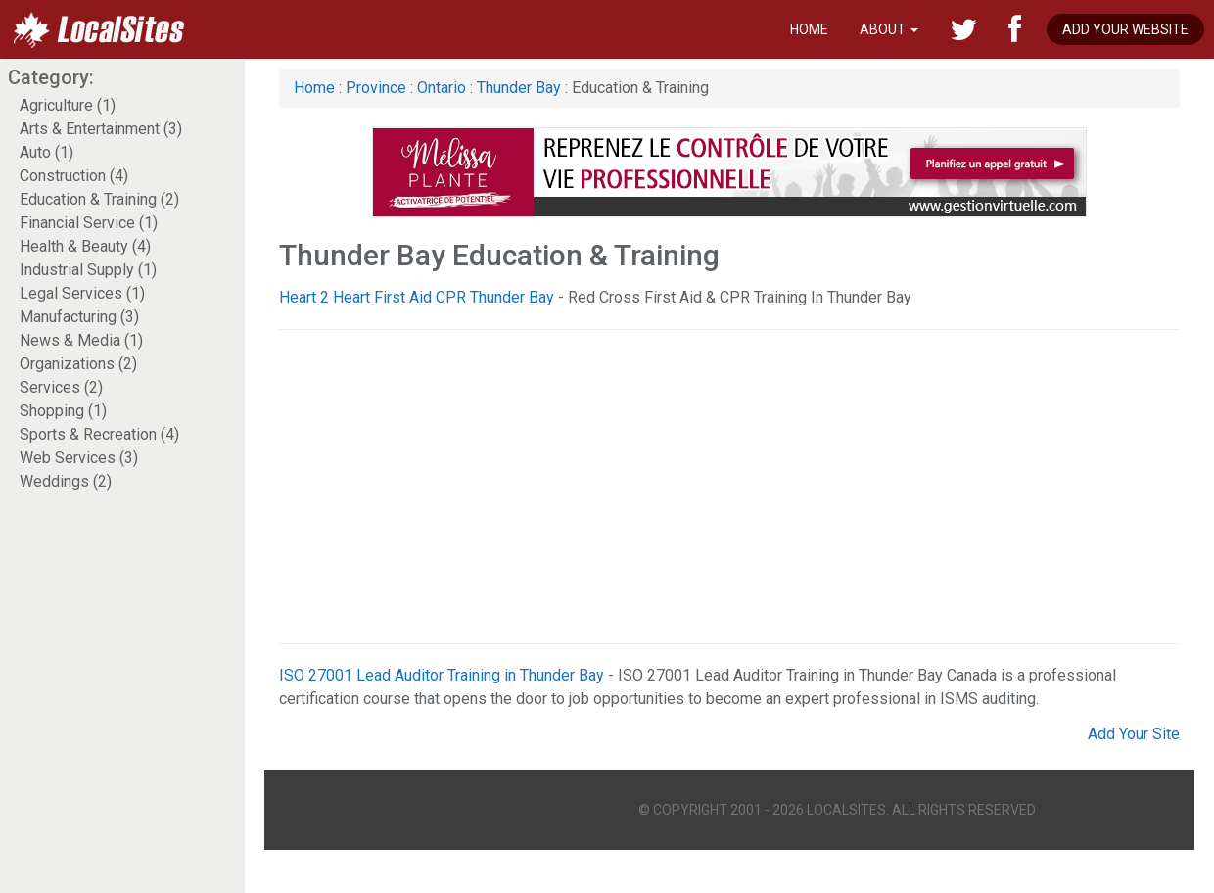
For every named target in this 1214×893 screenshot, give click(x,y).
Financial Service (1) (89, 222)
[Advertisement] (696, 487)
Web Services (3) (79, 457)
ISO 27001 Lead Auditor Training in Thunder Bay (441, 675)
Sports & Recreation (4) (99, 434)
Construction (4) (74, 175)
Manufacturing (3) (79, 316)
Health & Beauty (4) (85, 246)
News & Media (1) (81, 340)
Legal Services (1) (82, 293)
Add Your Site (1134, 734)
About (889, 29)
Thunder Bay (519, 87)
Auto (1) (46, 152)
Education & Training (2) (99, 199)
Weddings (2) (66, 481)
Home (809, 29)
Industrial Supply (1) (88, 269)
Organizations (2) (78, 363)
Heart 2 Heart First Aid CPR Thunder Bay (416, 297)
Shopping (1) (63, 410)
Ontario (441, 87)
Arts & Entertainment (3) (101, 128)
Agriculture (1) (68, 105)
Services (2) (61, 387)
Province (376, 87)
